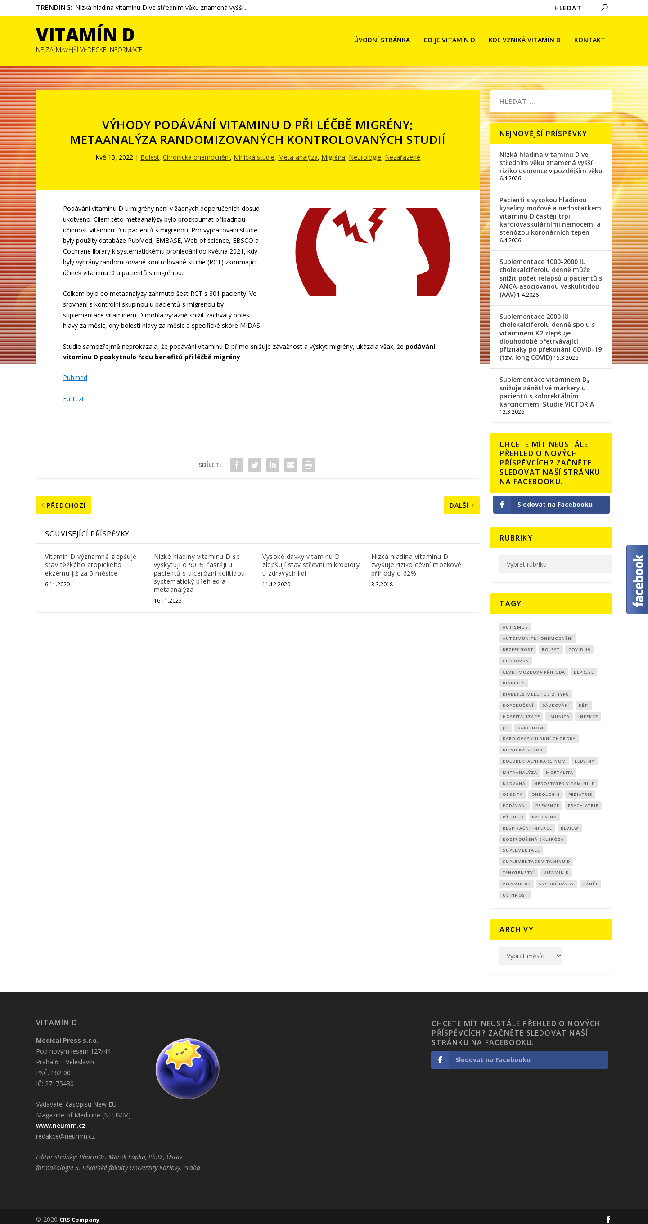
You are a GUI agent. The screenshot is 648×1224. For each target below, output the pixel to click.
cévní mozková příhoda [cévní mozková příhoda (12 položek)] (534, 666)
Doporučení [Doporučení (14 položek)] (518, 699)
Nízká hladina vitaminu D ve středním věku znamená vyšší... (161, 7)
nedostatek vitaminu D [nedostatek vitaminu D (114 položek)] (564, 777)
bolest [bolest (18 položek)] (551, 643)
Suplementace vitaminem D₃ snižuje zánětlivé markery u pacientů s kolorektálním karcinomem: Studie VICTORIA (547, 385)
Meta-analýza (298, 151)
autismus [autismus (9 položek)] (515, 621)
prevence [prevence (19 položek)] (547, 800)
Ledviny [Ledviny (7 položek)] (584, 755)
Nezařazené (402, 151)
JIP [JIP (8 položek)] (506, 721)
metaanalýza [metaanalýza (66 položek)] (520, 766)
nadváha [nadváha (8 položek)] (514, 777)
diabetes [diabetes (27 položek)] (514, 677)
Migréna (333, 151)
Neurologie (365, 151)
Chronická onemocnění (196, 151)
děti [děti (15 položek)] (584, 699)
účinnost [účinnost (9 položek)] (515, 889)
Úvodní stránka (382, 41)
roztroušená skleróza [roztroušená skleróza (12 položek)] (533, 833)
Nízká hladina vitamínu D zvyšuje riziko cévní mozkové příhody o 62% (416, 558)
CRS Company (79, 1214)
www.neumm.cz (61, 1119)
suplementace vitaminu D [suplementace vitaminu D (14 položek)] (536, 855)
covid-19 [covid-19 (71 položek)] (579, 643)
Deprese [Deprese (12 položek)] (584, 666)
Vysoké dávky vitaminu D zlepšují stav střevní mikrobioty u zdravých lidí (311, 558)
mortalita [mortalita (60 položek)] (559, 766)
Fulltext (73, 392)
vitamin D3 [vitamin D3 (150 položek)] (517, 877)
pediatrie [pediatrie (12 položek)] (580, 788)
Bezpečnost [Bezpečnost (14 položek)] (518, 643)
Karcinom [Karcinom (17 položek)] (531, 721)
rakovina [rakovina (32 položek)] (544, 810)
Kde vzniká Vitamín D (525, 41)
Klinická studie (254, 151)
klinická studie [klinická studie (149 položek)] (523, 744)
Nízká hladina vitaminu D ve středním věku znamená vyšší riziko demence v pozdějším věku (551, 156)
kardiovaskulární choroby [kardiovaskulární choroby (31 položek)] (539, 733)
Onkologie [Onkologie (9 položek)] (545, 788)
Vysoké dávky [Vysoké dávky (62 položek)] (556, 877)
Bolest (149, 151)
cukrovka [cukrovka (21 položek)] (516, 654)
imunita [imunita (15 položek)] (559, 710)
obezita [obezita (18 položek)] (513, 788)
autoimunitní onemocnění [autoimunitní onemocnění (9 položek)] (538, 632)
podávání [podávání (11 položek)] (515, 800)
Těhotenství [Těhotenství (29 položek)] (519, 866)
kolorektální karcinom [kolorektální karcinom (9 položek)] (534, 755)
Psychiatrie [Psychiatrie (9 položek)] (583, 800)
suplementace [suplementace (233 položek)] (521, 844)
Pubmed (75, 371)
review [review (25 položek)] (570, 822)
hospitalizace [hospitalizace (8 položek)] (521, 710)
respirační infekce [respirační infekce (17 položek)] (527, 822)
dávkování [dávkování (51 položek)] (556, 699)
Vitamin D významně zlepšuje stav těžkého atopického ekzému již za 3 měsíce (91, 558)
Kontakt (589, 41)
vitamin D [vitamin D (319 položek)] (556, 866)
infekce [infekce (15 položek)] (588, 710)
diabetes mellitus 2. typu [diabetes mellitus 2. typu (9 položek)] (536, 688)
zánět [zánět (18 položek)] (590, 877)
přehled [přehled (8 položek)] (513, 810)
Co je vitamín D (449, 41)
